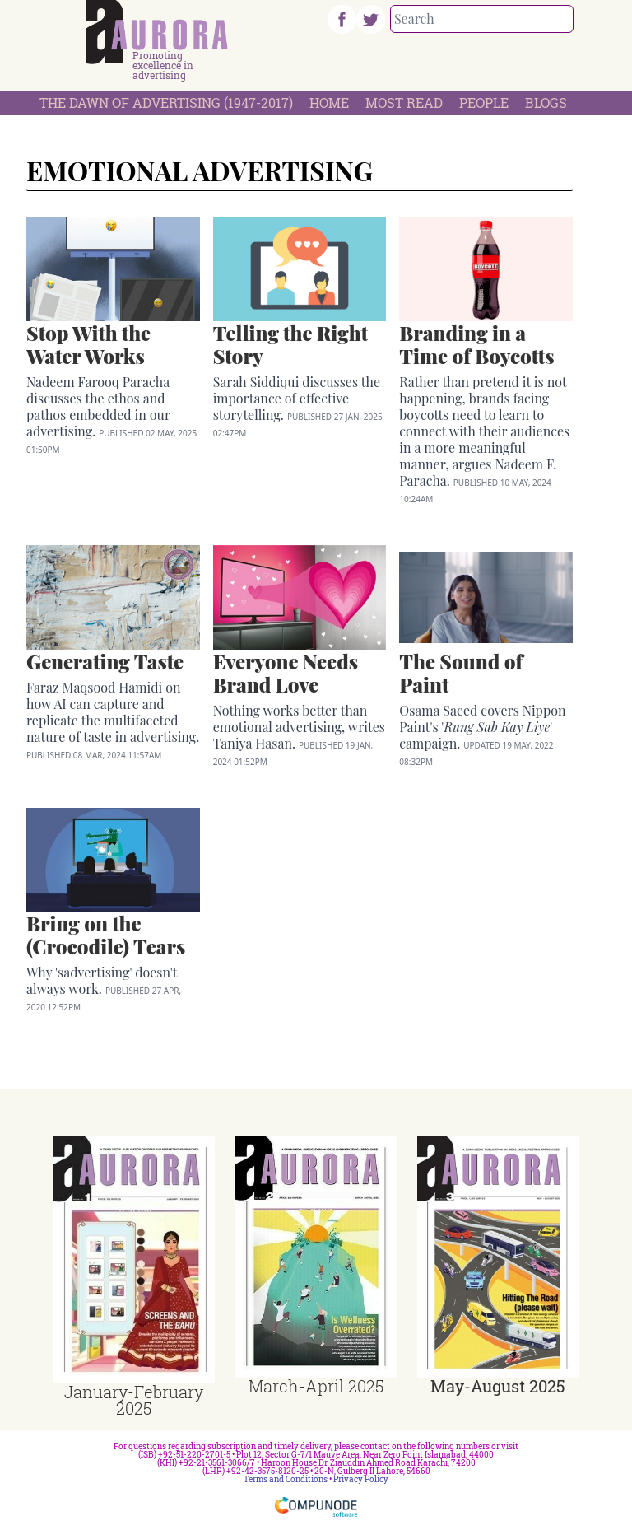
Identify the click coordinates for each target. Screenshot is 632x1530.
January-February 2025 (133, 1400)
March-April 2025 (316, 1386)
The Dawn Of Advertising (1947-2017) (166, 102)
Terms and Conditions (286, 1479)
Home (329, 102)
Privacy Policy (360, 1479)
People (484, 102)
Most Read (404, 102)
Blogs (546, 102)
